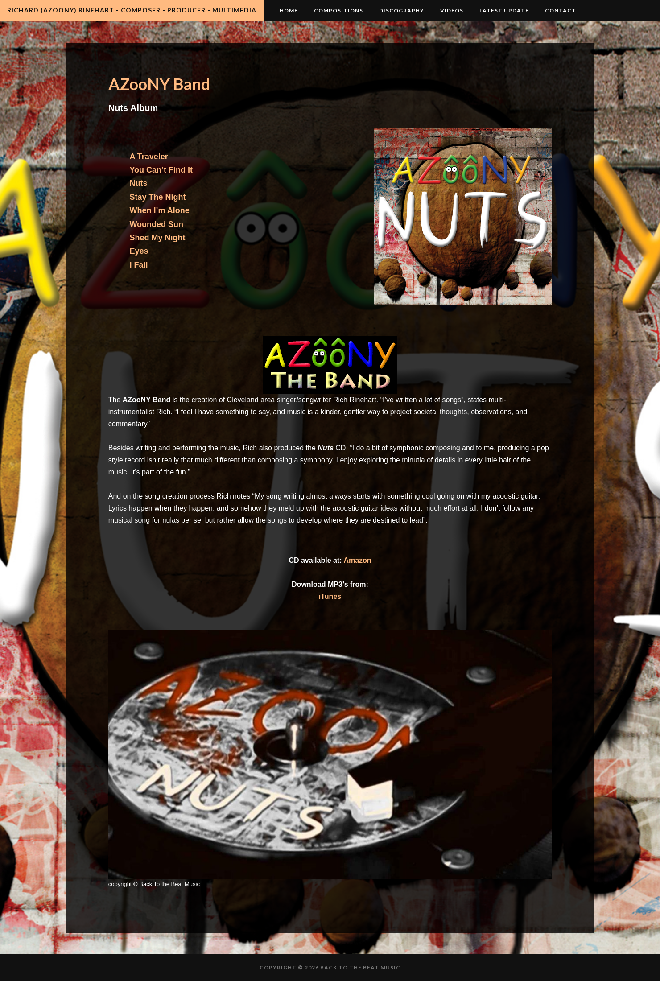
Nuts (138, 183)
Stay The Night (157, 197)
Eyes (138, 251)
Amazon (357, 560)
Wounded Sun (156, 224)
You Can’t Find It (161, 169)
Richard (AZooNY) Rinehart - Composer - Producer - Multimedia (131, 10)
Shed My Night (157, 237)
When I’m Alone (159, 210)
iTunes (330, 596)
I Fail (138, 264)
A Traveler (148, 156)
